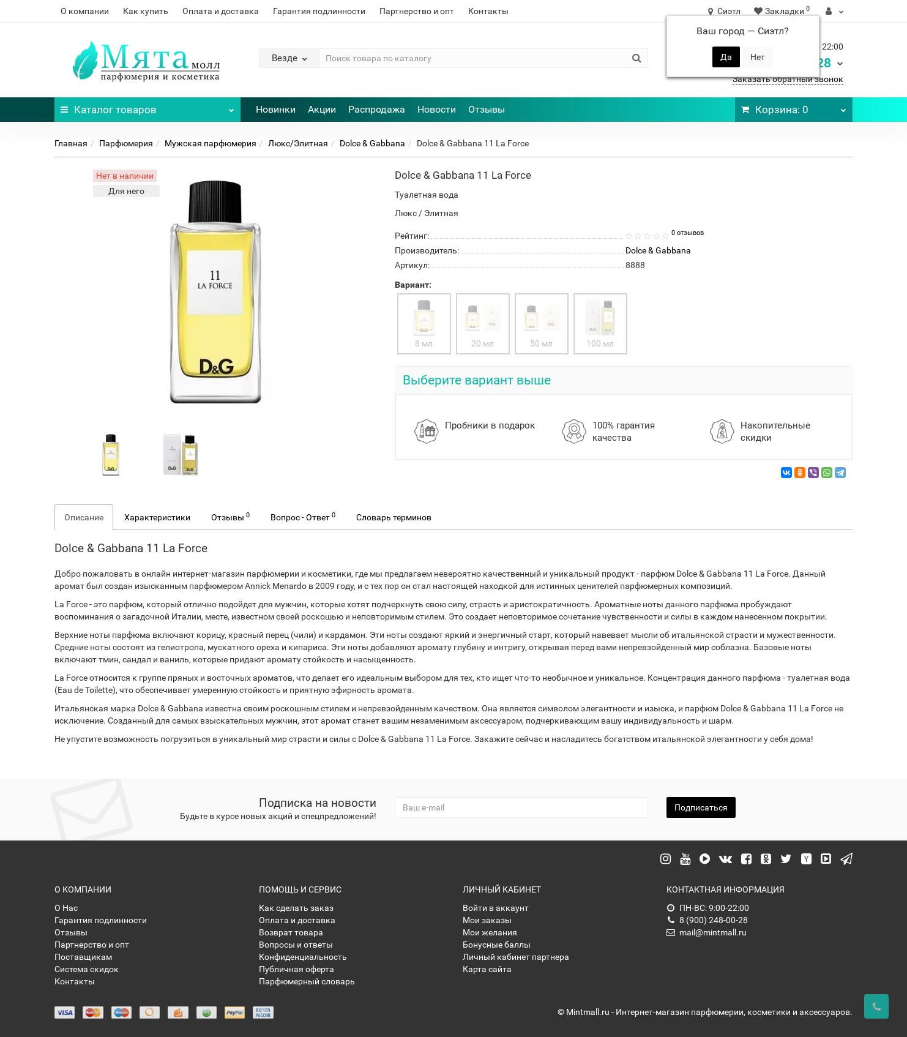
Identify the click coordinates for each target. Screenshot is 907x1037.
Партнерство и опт (416, 11)
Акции (322, 109)
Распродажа (376, 109)
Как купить (145, 11)
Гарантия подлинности (319, 11)
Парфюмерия (126, 143)
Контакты (488, 11)
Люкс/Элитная (298, 143)
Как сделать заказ (296, 908)
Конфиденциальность (303, 957)
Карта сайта (487, 969)
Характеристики (157, 517)
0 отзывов (687, 233)
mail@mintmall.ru (706, 932)
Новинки (276, 109)
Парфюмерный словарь (307, 981)
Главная (71, 143)
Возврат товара (291, 932)
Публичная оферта (296, 969)
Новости (436, 109)
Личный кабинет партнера (516, 957)
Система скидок (86, 969)
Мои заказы (487, 920)
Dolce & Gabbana (372, 143)
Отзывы (486, 109)
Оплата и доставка (220, 11)
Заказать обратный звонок (788, 79)
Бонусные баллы (497, 944)
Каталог (147, 106)
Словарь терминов (393, 517)
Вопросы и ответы (296, 944)
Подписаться (701, 807)
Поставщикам (83, 957)
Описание (83, 517)
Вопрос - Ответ (303, 516)
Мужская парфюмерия (210, 143)
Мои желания (490, 932)
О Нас (66, 908)
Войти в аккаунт (496, 908)
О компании (85, 11)
